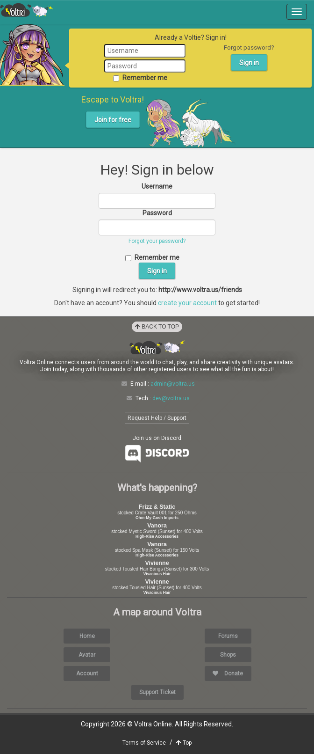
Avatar (86, 655)
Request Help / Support (157, 418)
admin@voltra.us (172, 384)
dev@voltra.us (171, 398)
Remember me (140, 77)
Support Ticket (157, 692)
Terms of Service (144, 742)
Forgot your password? (157, 241)
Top (184, 742)
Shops (228, 655)
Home (87, 636)
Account (87, 673)
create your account (187, 303)
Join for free (112, 120)
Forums (228, 636)
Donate (228, 673)
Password (157, 213)
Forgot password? (249, 47)
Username (157, 186)
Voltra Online (26, 10)
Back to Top (157, 326)
